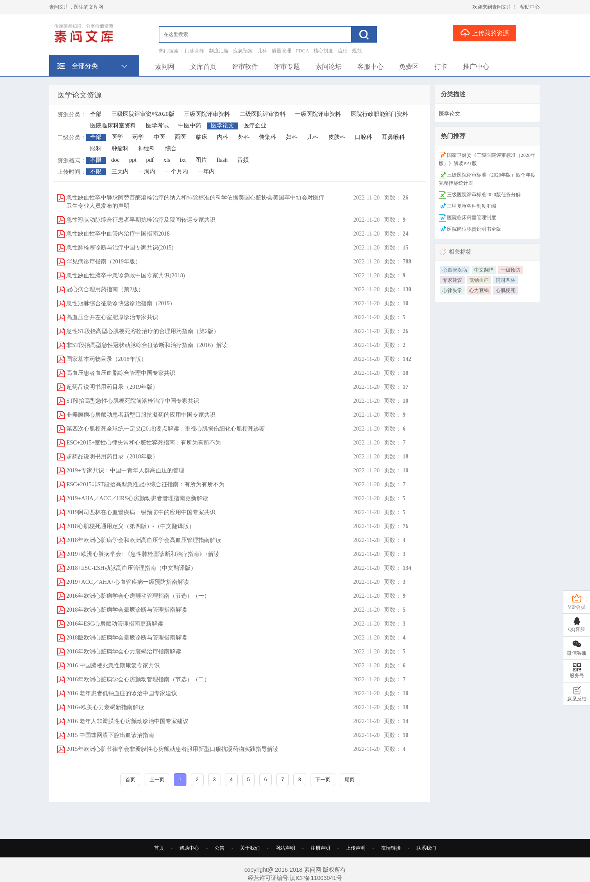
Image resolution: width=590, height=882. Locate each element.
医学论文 (222, 125)
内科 (222, 137)
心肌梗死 (505, 290)
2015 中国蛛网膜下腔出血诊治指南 (110, 735)
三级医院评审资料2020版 (143, 114)
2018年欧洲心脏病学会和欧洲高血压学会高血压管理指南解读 (143, 540)
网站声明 (285, 848)
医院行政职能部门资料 (379, 114)
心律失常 (452, 290)
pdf (150, 160)
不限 (96, 160)
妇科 (291, 137)
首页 (130, 779)
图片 (201, 160)
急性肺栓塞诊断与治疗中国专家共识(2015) (119, 248)
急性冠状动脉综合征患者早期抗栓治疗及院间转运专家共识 (141, 220)
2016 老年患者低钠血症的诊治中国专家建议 (121, 693)
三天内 (120, 171)
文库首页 (203, 66)
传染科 (267, 137)
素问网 (165, 66)
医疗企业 (254, 125)
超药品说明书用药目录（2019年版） (112, 387)
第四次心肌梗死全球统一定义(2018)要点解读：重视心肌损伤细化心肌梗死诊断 (165, 429)
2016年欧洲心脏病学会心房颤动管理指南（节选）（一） (138, 596)
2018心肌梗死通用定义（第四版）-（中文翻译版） (130, 526)
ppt (132, 160)
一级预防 (510, 270)
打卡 (440, 66)
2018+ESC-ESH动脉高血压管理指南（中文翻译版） (131, 568)
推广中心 (476, 66)
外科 (244, 137)
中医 (159, 137)
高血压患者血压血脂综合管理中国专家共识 (120, 373)
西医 (180, 137)
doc (115, 160)
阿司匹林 (505, 280)
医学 (117, 137)
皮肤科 (336, 137)
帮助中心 (530, 7)
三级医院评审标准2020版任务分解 (484, 194)
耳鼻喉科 (393, 137)
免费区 (409, 66)
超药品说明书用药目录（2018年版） (112, 456)
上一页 (157, 779)
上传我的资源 (484, 33)
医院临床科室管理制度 (471, 217)
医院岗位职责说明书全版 (474, 229)
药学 (138, 137)
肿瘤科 (120, 148)
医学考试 (157, 125)
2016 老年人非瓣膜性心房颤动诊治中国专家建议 (127, 721)
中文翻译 (484, 270)
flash (221, 160)
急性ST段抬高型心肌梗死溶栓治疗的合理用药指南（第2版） (142, 331)
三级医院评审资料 (207, 114)
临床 (201, 137)
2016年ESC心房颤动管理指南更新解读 (114, 624)
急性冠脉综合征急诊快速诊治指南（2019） (120, 303)
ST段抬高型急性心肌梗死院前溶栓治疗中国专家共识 (132, 401)
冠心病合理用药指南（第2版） (105, 289)
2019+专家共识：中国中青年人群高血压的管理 (125, 470)
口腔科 (363, 137)
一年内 (206, 171)
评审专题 (287, 66)
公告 (220, 848)
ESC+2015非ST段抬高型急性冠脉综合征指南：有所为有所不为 (145, 484)
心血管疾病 (454, 270)
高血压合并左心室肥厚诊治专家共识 (112, 317)
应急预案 (243, 51)
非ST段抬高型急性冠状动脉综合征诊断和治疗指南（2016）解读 (147, 345)
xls (166, 160)
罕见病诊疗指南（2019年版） (103, 261)
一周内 (146, 171)
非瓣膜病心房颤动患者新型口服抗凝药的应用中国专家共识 (141, 415)
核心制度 (323, 51)
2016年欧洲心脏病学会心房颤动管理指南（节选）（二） (138, 679)
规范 (357, 51)
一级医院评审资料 (318, 114)
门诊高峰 (194, 51)
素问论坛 (328, 66)
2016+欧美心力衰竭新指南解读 (105, 707)
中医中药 (189, 125)
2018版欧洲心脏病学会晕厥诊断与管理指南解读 (126, 638)
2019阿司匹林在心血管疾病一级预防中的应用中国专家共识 (141, 512)
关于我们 (250, 848)
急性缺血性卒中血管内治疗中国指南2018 (118, 234)
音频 (243, 160)
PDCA (302, 51)
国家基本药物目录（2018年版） (106, 359)
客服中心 (370, 66)
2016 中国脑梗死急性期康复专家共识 (113, 665)
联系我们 (426, 848)
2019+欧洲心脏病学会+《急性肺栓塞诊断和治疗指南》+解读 (143, 554)
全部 (96, 114)
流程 (342, 51)
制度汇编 (219, 51)
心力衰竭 (479, 290)
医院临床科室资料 (113, 125)
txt (183, 160)
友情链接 (391, 848)
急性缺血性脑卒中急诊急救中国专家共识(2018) (125, 275)
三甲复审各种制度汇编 (471, 206)
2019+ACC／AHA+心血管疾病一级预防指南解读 (127, 582)
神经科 (146, 148)
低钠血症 (479, 280)
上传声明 (355, 848)
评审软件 (245, 66)
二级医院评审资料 (263, 114)
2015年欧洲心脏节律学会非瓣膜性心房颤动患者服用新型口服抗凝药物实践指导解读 (172, 749)
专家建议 (452, 280)
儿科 (262, 51)
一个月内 (176, 171)
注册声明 (320, 848)
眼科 (96, 148)
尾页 (349, 779)
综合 (171, 148)
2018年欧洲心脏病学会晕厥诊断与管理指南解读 (126, 610)
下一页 (322, 779)
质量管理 (281, 51)
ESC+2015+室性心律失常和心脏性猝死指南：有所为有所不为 (143, 443)
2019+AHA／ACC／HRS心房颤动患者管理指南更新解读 (137, 498)
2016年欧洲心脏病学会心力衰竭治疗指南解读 (123, 651)
